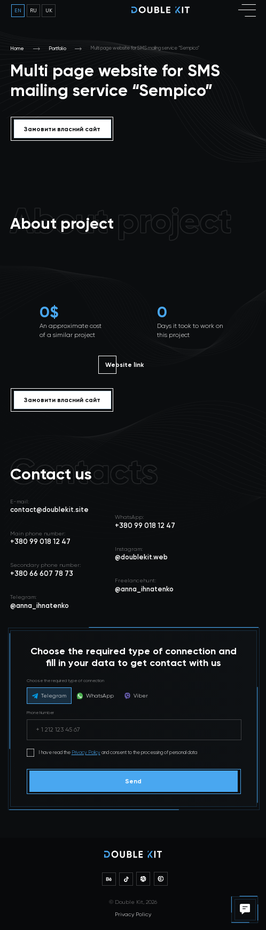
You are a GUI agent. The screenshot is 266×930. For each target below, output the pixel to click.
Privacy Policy (86, 752)
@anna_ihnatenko (144, 589)
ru (33, 10)
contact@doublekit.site (49, 510)
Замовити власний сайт (62, 129)
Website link (124, 364)
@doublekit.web (141, 557)
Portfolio (57, 48)
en (17, 10)
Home (17, 48)
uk (48, 10)
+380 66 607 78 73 (41, 574)
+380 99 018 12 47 (145, 526)
